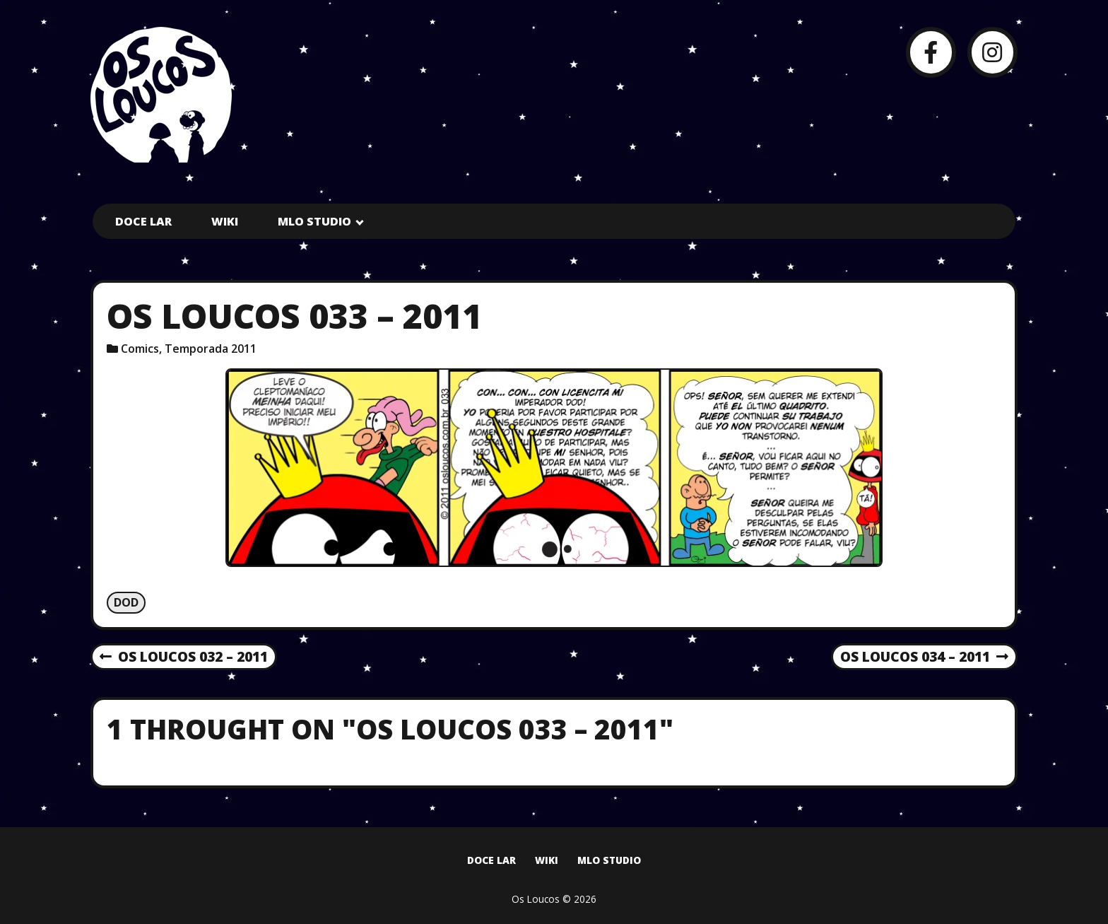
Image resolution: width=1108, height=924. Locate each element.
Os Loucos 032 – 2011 (184, 657)
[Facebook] (931, 52)
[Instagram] (992, 52)
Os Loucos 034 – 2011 (924, 657)
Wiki (224, 221)
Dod (126, 602)
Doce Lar (143, 221)
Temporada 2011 (211, 348)
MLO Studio (314, 221)
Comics (140, 348)
